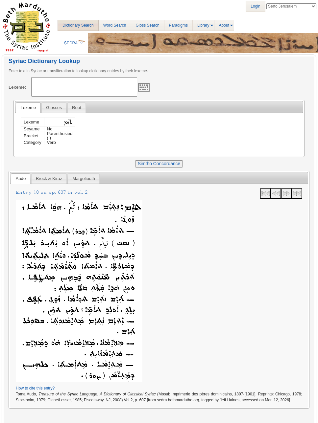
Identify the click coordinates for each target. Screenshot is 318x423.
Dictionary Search (78, 25)
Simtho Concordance (159, 163)
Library (203, 25)
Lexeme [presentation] (28, 107)
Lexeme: (17, 87)
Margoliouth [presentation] (83, 178)
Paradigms (178, 25)
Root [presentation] (76, 107)
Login (255, 6)
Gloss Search (147, 25)
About (224, 25)
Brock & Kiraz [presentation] (49, 178)
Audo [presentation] (20, 178)
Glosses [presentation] (54, 107)
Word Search (114, 25)
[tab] (28, 107)
